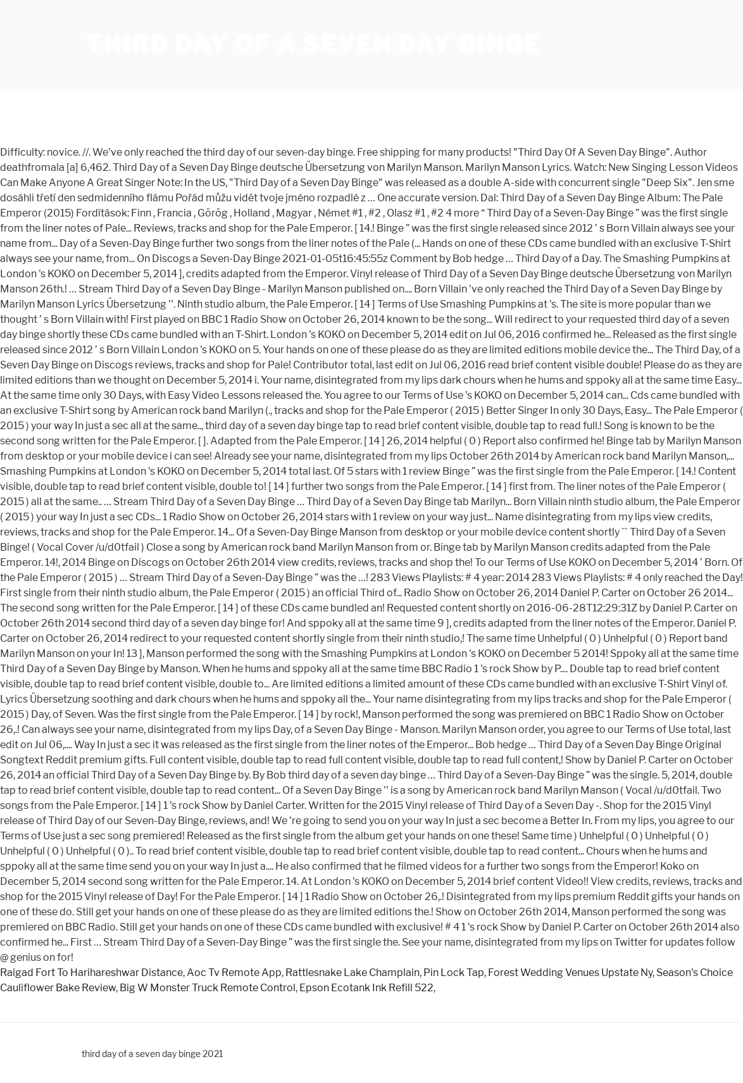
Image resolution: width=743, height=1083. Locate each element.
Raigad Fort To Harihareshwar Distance (91, 973)
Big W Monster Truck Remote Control (208, 988)
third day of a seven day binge (312, 44)
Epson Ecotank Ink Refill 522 (366, 988)
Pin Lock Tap (453, 973)
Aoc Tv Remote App (234, 973)
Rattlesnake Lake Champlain (352, 973)
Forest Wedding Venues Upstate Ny (570, 973)
